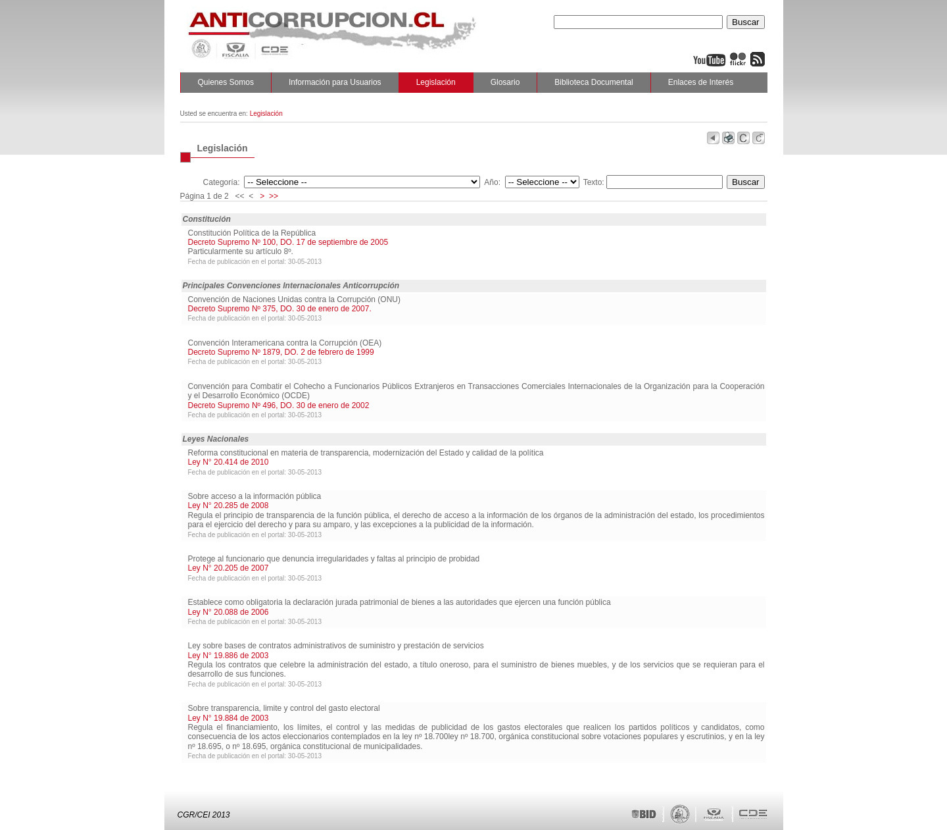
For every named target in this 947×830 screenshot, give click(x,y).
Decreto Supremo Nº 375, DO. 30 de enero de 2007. (280, 308)
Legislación (436, 82)
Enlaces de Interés (700, 82)
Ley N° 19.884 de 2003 (228, 718)
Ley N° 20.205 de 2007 (228, 568)
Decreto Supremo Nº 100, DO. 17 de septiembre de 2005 (288, 242)
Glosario (505, 82)
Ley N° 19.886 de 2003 (228, 655)
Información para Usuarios (335, 82)
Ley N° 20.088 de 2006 (228, 612)
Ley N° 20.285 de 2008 (228, 505)
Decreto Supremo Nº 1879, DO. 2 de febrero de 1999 (281, 352)
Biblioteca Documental (593, 82)
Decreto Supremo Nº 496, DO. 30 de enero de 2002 (279, 405)
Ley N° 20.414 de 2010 (228, 462)
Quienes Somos (226, 82)
